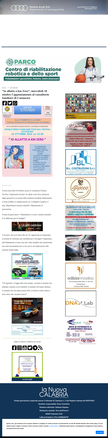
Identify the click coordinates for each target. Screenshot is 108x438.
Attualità (45, 50)
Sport (62, 50)
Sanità (38, 50)
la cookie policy (53, 426)
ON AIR (98, 51)
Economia (55, 50)
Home (6, 50)
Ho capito (100, 432)
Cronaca (23, 50)
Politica (31, 50)
